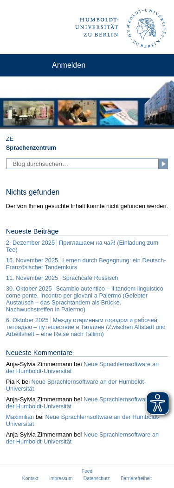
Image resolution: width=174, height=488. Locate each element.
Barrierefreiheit (136, 478)
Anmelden (68, 65)
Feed (87, 471)
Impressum (61, 478)
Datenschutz (97, 478)
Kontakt (30, 478)
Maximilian (20, 416)
